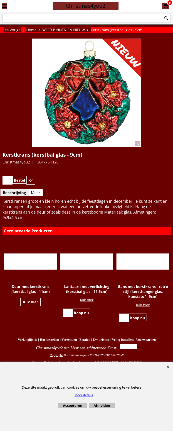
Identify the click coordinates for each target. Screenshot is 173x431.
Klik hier (30, 302)
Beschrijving (14, 192)
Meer (35, 192)
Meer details (83, 395)
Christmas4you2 (85, 5)
